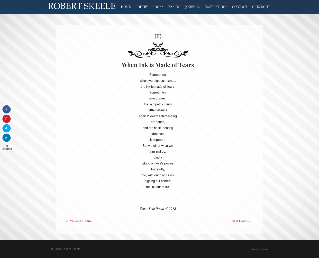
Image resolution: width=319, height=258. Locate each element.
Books (157, 7)
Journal (192, 7)
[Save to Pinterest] (6, 119)
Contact (239, 7)
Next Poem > (240, 221)
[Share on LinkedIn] (6, 138)
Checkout (261, 7)
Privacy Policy (259, 249)
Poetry (141, 7)
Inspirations (216, 7)
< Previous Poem (78, 221)
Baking (174, 7)
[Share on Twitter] (6, 128)
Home (126, 7)
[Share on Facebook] (6, 109)
